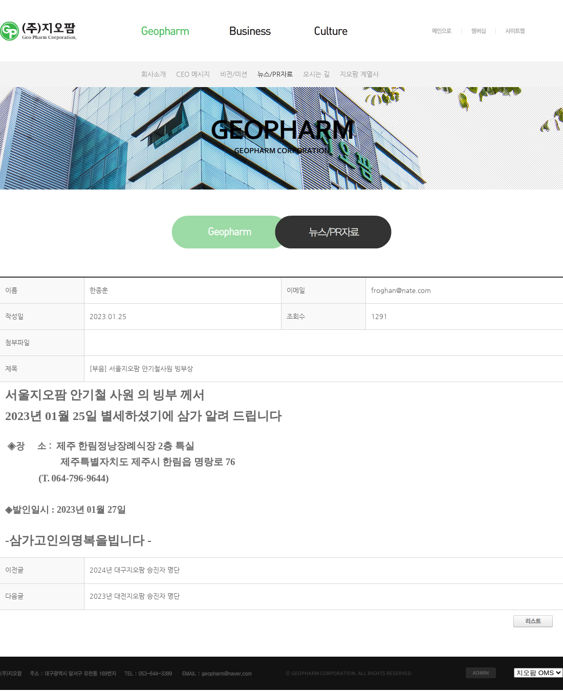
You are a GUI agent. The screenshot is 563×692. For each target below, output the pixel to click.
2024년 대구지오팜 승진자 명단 (135, 570)
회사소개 (153, 74)
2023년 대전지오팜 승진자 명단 (135, 596)
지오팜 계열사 (359, 74)
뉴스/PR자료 (275, 74)
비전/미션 (233, 74)
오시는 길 (316, 74)
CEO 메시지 (193, 74)
